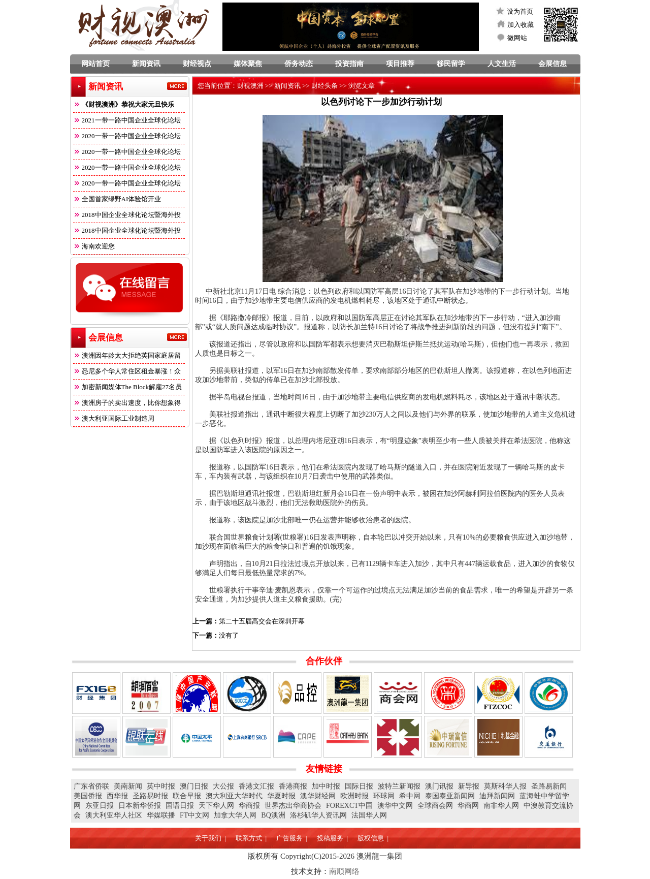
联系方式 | (251, 838)
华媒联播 (161, 815)
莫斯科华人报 (505, 786)
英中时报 (161, 786)
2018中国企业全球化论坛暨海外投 (127, 214)
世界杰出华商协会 (293, 805)
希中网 (409, 796)
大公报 (223, 786)
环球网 (384, 796)
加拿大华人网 (235, 815)
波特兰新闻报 (399, 786)
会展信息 (552, 64)
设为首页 (520, 11)
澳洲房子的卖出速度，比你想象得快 (127, 405)
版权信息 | (373, 838)
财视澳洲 (250, 85)
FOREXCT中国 (349, 805)
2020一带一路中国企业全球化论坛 (127, 136)
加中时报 (326, 786)
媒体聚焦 (248, 64)
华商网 (468, 805)
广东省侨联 (91, 786)
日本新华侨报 (139, 805)
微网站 (517, 38)
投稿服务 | (332, 838)
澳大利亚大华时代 (234, 796)
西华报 (117, 796)
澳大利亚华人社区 (113, 815)
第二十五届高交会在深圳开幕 (262, 621)
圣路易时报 (150, 796)
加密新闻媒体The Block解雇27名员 (127, 387)
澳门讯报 (439, 786)
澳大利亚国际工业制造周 (113, 418)
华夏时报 (281, 796)
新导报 (468, 786)
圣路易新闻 (549, 786)
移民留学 (451, 64)
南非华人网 (501, 805)
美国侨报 (88, 796)
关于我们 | (210, 838)
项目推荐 (400, 64)
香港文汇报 (256, 786)
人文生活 (502, 64)
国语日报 (180, 805)
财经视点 (197, 64)
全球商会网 (435, 805)
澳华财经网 (318, 796)
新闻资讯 (146, 64)
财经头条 (324, 85)
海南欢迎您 (94, 246)
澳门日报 (194, 786)
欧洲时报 (354, 796)
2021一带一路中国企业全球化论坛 (127, 120)
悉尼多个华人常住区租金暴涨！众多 (127, 373)
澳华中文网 (395, 805)
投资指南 (349, 64)
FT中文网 (194, 815)
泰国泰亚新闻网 (450, 796)
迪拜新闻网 (497, 796)
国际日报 (359, 786)
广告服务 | (291, 838)
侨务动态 (298, 64)
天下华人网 (216, 805)
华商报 (249, 805)
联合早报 (187, 796)
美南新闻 (128, 786)
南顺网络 (344, 871)
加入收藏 (520, 24)
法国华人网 (369, 815)
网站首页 (95, 64)
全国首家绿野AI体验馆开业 (117, 199)
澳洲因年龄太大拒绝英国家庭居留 (127, 355)
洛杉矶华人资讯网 (318, 815)
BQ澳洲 (273, 815)
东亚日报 (99, 805)
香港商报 (293, 786)
